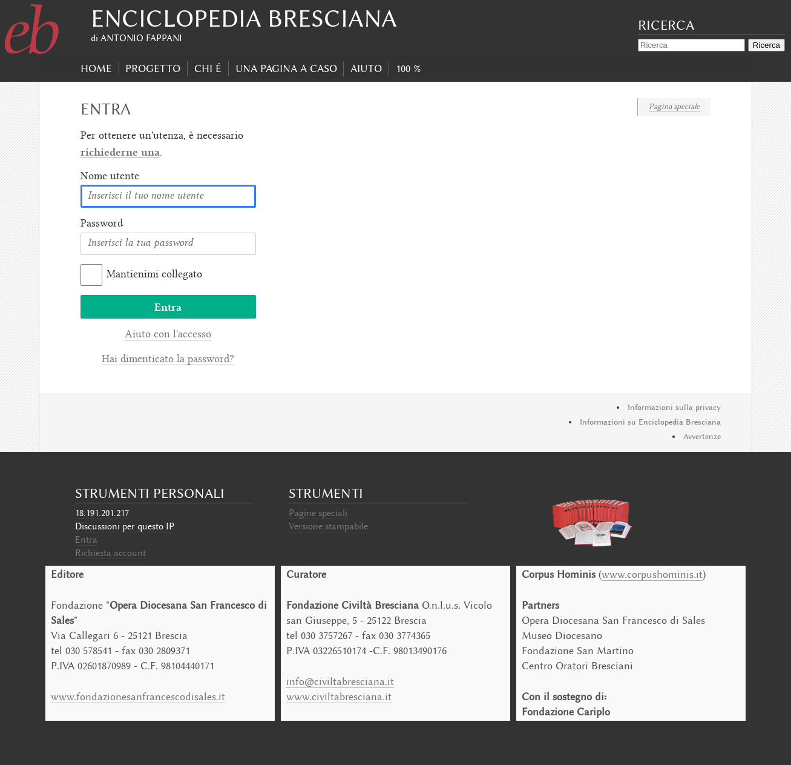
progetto (152, 68)
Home (96, 68)
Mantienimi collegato (154, 275)
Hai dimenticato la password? (168, 360)
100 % (408, 68)
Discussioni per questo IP (124, 526)
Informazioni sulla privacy (674, 407)
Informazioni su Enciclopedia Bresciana (650, 421)
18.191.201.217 (102, 513)
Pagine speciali (318, 513)
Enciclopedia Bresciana (244, 18)
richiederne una (120, 151)
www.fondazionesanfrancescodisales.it (138, 696)
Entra (86, 539)
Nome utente (109, 177)
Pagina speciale (674, 106)
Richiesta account (110, 553)
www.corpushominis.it (652, 574)
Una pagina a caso (286, 68)
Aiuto (366, 68)
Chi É (208, 68)
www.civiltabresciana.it (339, 696)
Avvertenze (702, 436)
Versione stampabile (328, 526)
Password (101, 224)
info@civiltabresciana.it (340, 681)
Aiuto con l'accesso (168, 335)
